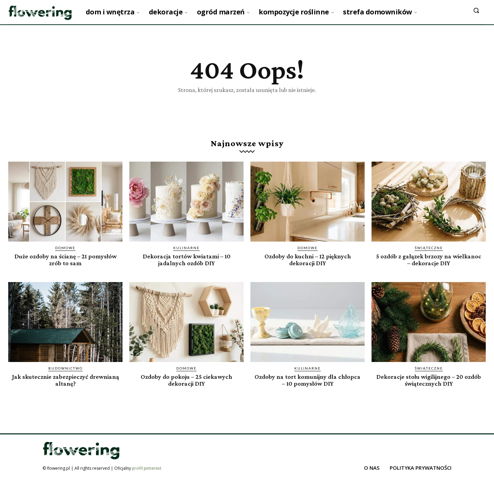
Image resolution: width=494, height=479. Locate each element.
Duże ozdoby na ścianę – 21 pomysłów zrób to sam (65, 260)
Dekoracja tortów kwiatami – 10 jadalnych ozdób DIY (186, 260)
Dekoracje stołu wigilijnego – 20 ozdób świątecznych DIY (429, 380)
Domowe (65, 248)
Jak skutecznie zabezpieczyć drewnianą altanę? (65, 380)
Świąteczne (429, 248)
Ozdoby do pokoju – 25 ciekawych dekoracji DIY (186, 380)
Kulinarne (186, 248)
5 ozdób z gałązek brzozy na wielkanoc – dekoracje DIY (428, 260)
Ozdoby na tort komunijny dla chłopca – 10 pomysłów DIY (307, 380)
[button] (476, 10)
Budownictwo (65, 368)
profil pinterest (147, 468)
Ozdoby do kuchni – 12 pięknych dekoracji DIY (307, 260)
